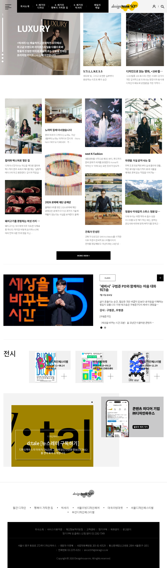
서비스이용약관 (54, 529)
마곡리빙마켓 (115, 507)
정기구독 (102, 529)
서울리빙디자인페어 (88, 507)
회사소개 (39, 529)
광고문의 (127, 529)
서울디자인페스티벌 (142, 507)
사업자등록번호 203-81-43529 (91, 545)
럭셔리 (65, 507)
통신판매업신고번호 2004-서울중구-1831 (128, 545)
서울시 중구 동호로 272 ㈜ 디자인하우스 (37, 545)
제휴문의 (115, 529)
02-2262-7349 (98, 533)
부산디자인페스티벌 (83, 512)
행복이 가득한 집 (43, 507)
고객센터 (90, 529)
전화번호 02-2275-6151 (69, 550)
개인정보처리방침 (74, 529)
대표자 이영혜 (66, 545)
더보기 (160, 277)
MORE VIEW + (83, 255)
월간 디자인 (19, 507)
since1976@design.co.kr (96, 550)
